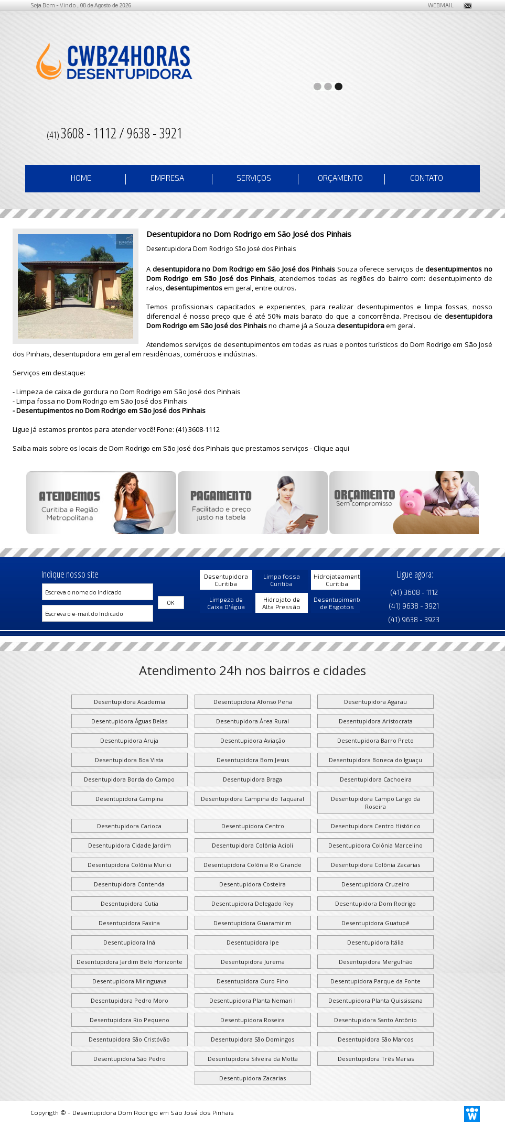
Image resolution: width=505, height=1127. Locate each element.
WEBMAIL (436, 5)
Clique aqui (331, 448)
